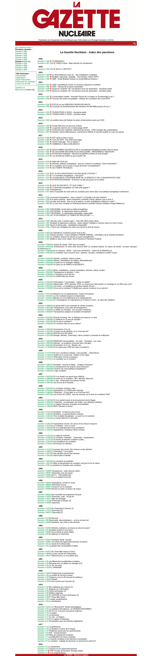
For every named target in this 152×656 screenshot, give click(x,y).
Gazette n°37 (43, 577)
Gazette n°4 (42, 647)
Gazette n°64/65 (44, 522)
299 (29, 62)
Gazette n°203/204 (45, 312)
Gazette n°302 (21, 55)
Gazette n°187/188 (45, 335)
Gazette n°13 (43, 627)
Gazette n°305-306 (45, 69)
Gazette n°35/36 (44, 579)
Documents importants (21, 77)
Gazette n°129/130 (45, 424)
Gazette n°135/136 (45, 414)
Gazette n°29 (43, 593)
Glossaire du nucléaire (26, 82)
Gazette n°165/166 (45, 369)
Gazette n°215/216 (45, 296)
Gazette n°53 (43, 544)
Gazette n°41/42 (44, 567)
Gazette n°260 (43, 213)
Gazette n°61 (43, 530)
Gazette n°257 (43, 223)
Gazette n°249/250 (45, 245)
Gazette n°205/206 (45, 310)
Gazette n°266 (43, 197)
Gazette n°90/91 (44, 483)
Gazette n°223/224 (45, 284)
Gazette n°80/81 (44, 495)
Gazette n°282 (43, 150)
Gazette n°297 (21, 64)
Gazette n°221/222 (45, 286)
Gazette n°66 (43, 520)
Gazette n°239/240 (45, 260)
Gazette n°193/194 (45, 329)
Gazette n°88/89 (44, 485)
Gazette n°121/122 (45, 436)
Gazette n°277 (43, 164)
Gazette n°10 (43, 633)
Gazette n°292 (43, 114)
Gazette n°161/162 (45, 376)
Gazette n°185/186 (45, 341)
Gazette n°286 (43, 138)
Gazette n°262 (43, 209)
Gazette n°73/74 (44, 508)
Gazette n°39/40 (44, 573)
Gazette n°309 (43, 61)
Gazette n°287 (43, 132)
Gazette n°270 (43, 185)
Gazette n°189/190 (45, 333)
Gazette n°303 (21, 53)
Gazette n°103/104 (45, 461)
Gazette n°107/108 (45, 453)
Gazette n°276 (43, 166)
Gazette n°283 (43, 144)
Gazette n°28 (43, 595)
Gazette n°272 (43, 178)
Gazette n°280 (43, 154)
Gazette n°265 (43, 199)
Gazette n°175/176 (45, 355)
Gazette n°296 (21, 66)
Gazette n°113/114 (45, 444)
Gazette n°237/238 (45, 262)
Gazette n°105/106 (45, 455)
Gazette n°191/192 (45, 331)
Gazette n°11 (43, 631)
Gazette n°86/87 (44, 487)
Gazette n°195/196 (45, 324)
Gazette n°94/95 (44, 475)
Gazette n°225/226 (45, 282)
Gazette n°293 (43, 112)
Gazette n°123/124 (45, 430)
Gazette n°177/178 (45, 353)
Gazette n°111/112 (45, 449)
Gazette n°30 (43, 591)
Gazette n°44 (43, 563)
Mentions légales (81, 655)
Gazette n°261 (43, 211)
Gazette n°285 (43, 140)
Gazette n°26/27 (44, 597)
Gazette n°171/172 (45, 359)
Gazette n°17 (43, 617)
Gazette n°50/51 (44, 552)
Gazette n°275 (43, 168)
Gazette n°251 (43, 239)
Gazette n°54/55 (44, 542)
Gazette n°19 (43, 613)
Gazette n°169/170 (45, 365)
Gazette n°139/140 (45, 406)
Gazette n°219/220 (45, 288)
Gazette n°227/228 (45, 276)
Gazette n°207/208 (45, 308)
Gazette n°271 (43, 180)
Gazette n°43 (43, 565)
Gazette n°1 (20, 88)
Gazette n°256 (43, 225)
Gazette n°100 (43, 465)
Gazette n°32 (43, 587)
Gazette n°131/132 (45, 418)
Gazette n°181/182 (45, 345)
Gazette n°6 (42, 639)
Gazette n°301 (21, 57)
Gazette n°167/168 (45, 367)
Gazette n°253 (43, 235)
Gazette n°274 (43, 174)
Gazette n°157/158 (45, 381)
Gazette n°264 (43, 201)
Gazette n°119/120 (45, 438)
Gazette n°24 (43, 601)
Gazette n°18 (43, 615)
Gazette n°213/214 (45, 298)
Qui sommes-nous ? (24, 47)
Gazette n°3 (42, 649)
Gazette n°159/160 (45, 378)
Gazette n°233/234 (45, 270)
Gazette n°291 (43, 120)
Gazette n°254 (43, 233)
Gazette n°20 (43, 611)
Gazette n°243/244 (45, 253)
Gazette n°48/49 (44, 554)
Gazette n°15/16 (44, 619)
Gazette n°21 (43, 609)
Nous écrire (20, 90)
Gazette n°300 (21, 59)
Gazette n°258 (43, 221)
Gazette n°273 (43, 176)
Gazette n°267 (43, 192)
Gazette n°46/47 (44, 556)
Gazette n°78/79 (44, 497)
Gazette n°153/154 (45, 388)
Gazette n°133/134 (45, 416)
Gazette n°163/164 (45, 371)
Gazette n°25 (43, 599)
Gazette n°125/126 (45, 428)
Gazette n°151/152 (45, 390)
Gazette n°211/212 (45, 300)
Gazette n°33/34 (44, 581)
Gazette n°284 (43, 142)
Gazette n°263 (43, 203)
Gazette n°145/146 (45, 400)
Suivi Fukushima (23, 80)
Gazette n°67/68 (44, 518)
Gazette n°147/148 (45, 394)
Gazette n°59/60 (44, 532)
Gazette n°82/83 (44, 503)
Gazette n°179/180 (45, 347)
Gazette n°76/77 (44, 499)
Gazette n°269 (43, 188)
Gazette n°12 (43, 629)
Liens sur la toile (23, 84)
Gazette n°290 (43, 126)
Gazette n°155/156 (45, 383)
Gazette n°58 (43, 534)
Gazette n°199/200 (45, 319)
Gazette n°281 (43, 152)
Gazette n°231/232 (45, 272)
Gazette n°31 (43, 589)
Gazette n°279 (43, 156)
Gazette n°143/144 (45, 402)
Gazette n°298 (43, 91)
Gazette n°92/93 (44, 477)
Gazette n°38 (43, 575)
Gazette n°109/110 (45, 451)
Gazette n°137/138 (45, 412)
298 (25, 62)
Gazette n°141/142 (45, 404)
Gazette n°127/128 (45, 426)
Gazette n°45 (43, 561)
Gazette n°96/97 (44, 473)
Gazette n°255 (43, 227)
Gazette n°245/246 (45, 251)
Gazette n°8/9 (43, 635)
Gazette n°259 (43, 215)
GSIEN (110, 40)
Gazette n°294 (21, 70)
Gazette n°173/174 (45, 357)
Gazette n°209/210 (45, 306)
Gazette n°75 (43, 501)
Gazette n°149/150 (45, 392)
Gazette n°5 (42, 641)
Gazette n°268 (43, 190)
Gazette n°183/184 (45, 343)
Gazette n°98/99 (44, 471)
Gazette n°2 (42, 651)
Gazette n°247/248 (45, 247)
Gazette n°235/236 (45, 264)
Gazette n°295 (21, 68)
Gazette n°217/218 (45, 294)
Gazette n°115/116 (45, 442)
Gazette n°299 (43, 89)
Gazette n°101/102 (45, 463)
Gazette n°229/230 (45, 274)
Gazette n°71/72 (44, 510)
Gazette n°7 (42, 637)
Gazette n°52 (43, 546)
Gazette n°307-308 (45, 63)
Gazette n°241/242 (45, 258)
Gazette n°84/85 (44, 489)
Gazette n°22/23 (44, 607)
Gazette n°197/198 (45, 321)
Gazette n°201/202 (45, 317)
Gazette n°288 (43, 130)
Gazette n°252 (43, 237)
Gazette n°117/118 (45, 440)
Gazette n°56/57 (44, 540)
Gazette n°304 (21, 51)
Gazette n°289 (43, 128)
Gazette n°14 (43, 621)
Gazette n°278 (43, 162)
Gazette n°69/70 (44, 512)
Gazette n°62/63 (44, 528)
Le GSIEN (68, 655)
